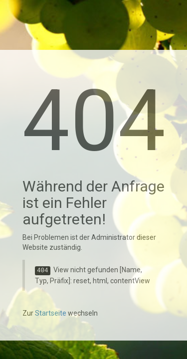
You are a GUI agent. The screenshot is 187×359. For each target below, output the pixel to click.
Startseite (50, 313)
